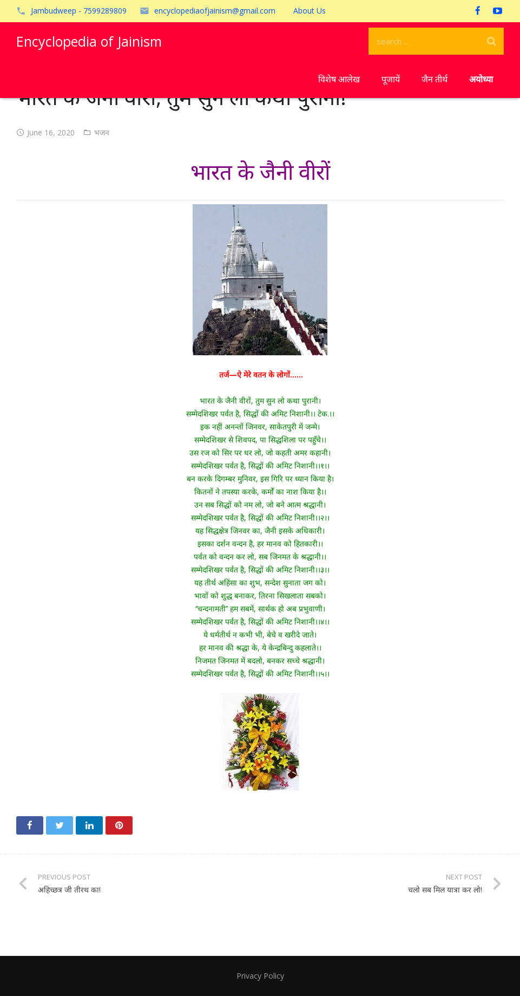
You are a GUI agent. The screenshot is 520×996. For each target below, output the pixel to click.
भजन (101, 132)
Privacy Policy (260, 976)
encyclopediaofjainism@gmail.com (214, 10)
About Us (309, 10)
